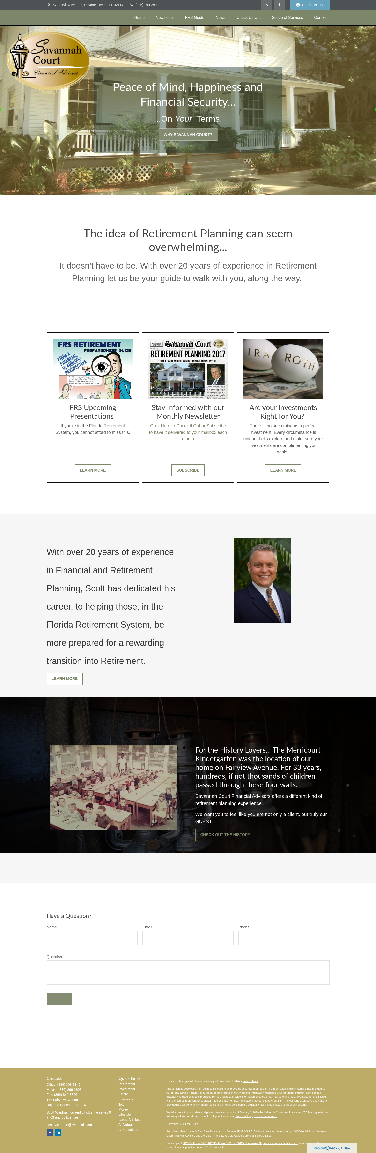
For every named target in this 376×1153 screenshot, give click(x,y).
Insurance (125, 1099)
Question (54, 957)
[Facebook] (279, 5)
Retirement (126, 1084)
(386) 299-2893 (144, 5)
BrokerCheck (250, 1081)
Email (147, 927)
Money (123, 1109)
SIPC (249, 1131)
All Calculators (129, 1130)
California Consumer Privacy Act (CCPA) (288, 1112)
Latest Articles (129, 1120)
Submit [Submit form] (59, 999)
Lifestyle (124, 1114)
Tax (121, 1104)
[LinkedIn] (266, 5)
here (293, 1143)
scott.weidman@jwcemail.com (69, 1125)
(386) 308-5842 (69, 1084)
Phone (244, 927)
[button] (139, 17)
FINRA (241, 1131)
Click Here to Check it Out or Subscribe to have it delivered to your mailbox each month (188, 432)
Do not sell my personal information (256, 1116)
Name (52, 927)
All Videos (125, 1125)
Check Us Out (309, 5)
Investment (126, 1089)
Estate (123, 1094)
